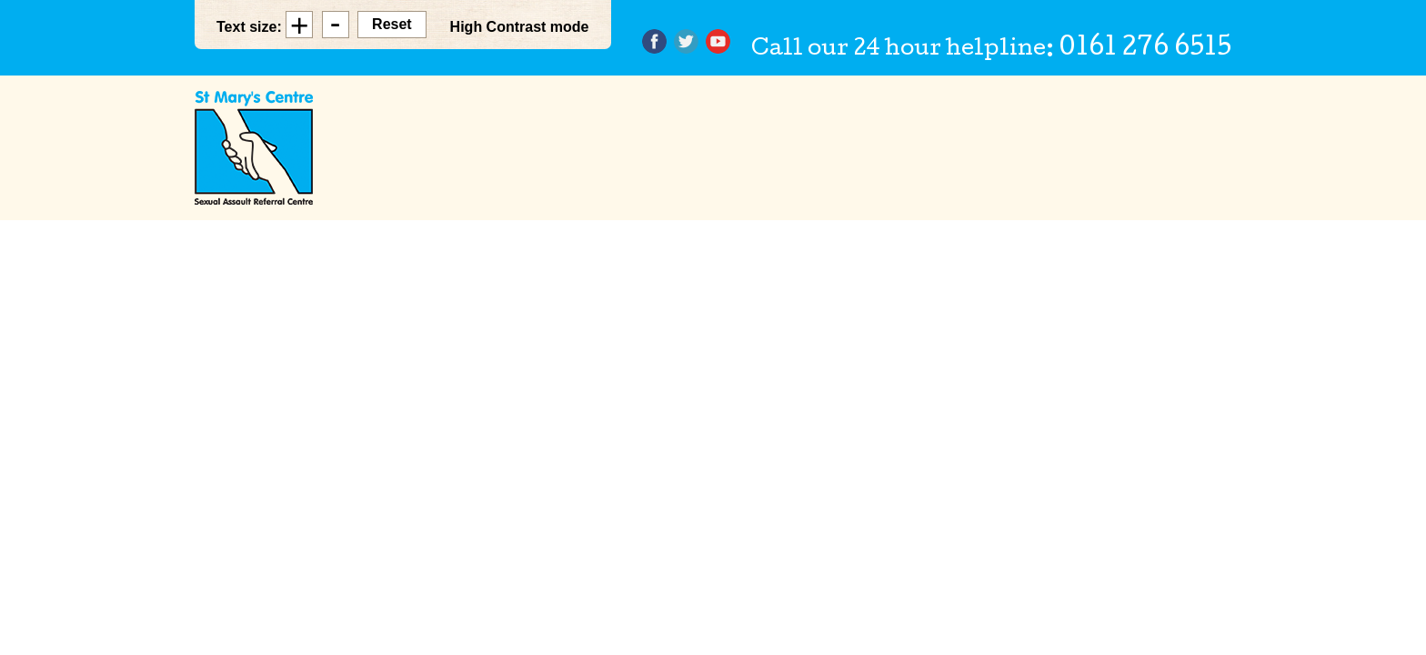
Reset (392, 24)
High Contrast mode (519, 27)
